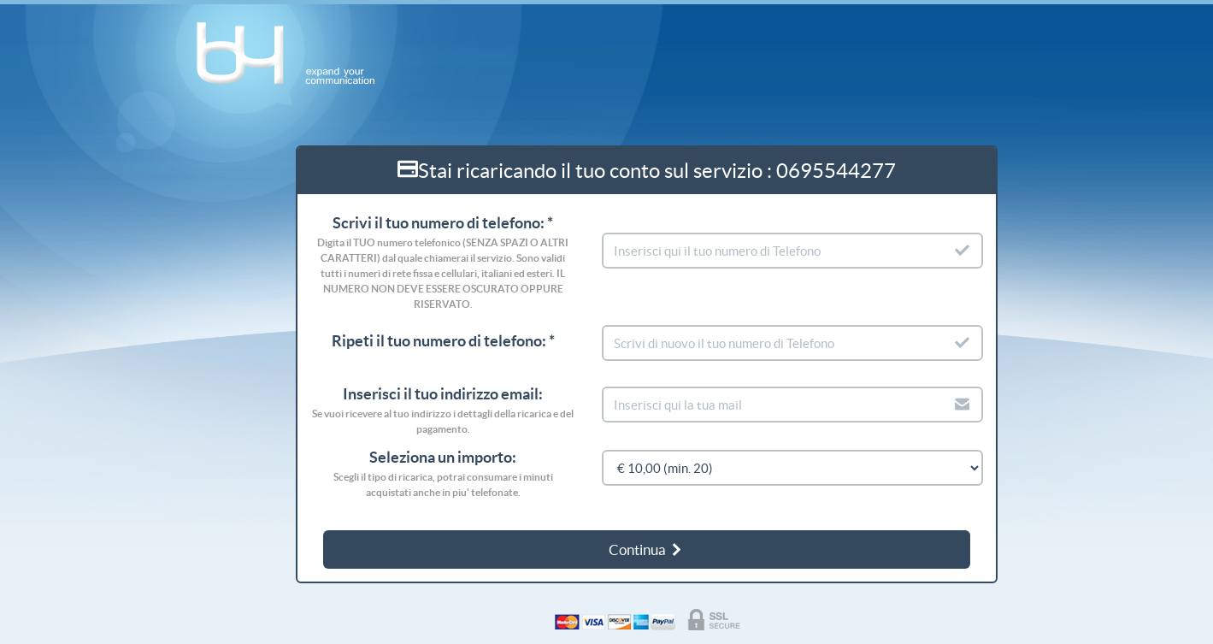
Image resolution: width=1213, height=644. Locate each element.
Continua (646, 549)
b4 (294, 54)
